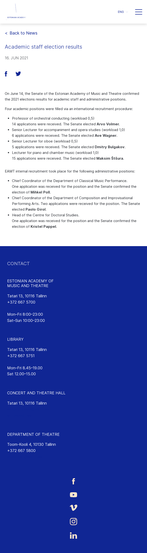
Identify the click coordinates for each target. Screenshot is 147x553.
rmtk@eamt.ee (20, 361)
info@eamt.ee (19, 308)
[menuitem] (123, 12)
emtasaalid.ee (19, 415)
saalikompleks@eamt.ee (28, 409)
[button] (138, 12)
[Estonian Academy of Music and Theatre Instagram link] (73, 521)
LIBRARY (15, 339)
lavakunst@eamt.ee (24, 456)
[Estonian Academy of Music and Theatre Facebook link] (73, 481)
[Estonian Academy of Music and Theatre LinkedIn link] (73, 535)
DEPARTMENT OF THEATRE (33, 434)
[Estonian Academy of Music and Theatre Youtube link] (73, 494)
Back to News (23, 33)
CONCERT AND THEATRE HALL (36, 393)
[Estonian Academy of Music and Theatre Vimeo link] (73, 507)
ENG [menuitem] (121, 12)
